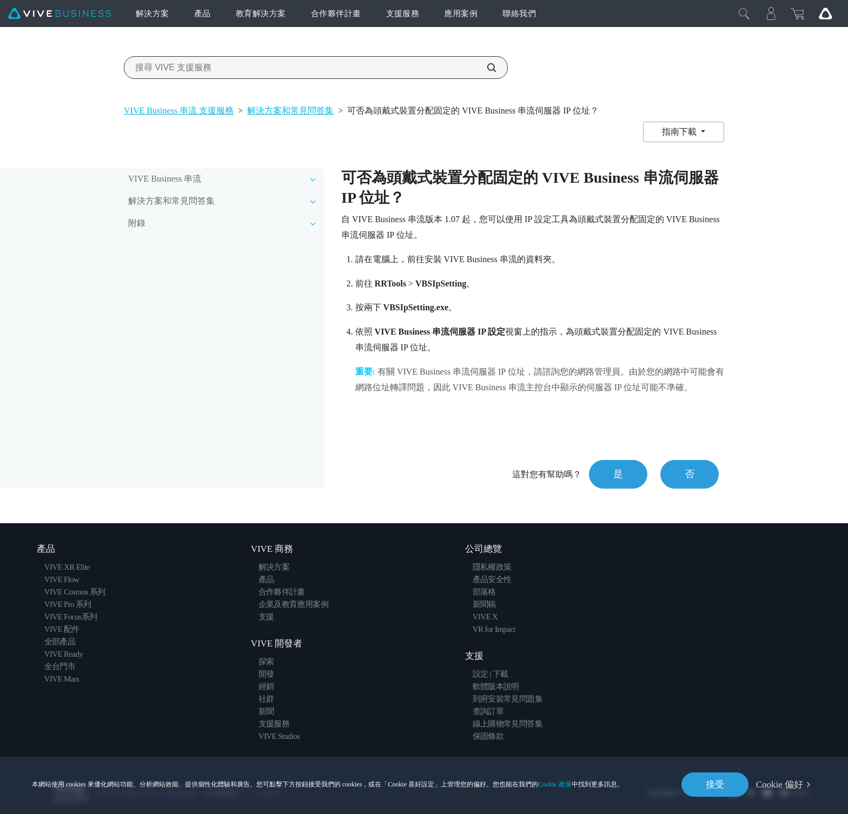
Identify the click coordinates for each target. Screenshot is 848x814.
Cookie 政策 (555, 784)
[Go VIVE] (825, 13)
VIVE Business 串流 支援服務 (179, 110)
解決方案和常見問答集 (290, 110)
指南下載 (680, 131)
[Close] (744, 13)
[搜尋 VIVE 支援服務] (485, 67)
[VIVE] (59, 13)
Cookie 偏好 (779, 784)
